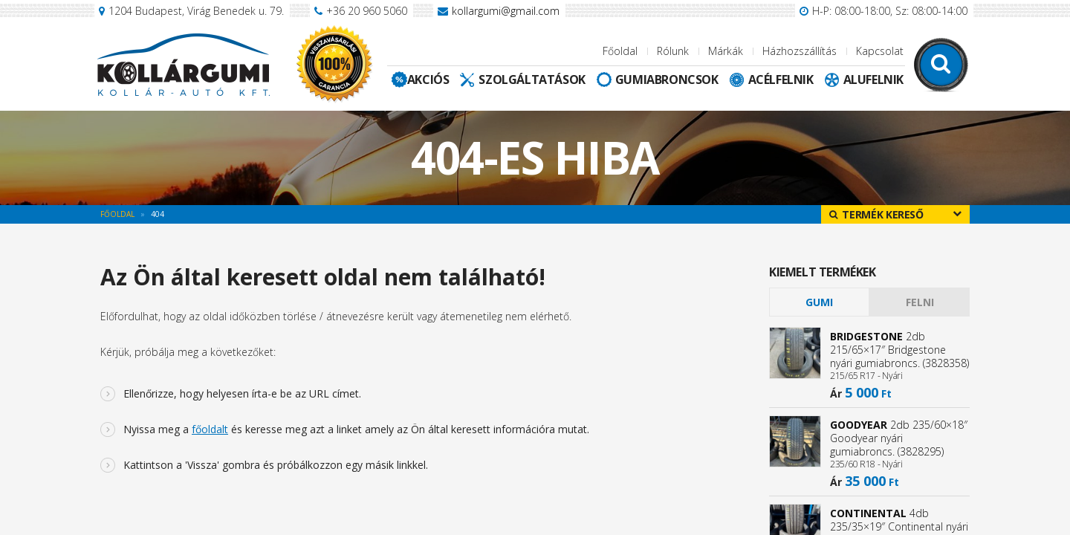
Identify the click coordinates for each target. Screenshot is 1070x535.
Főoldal (620, 51)
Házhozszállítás (799, 51)
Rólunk (673, 51)
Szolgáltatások (532, 79)
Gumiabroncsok (667, 79)
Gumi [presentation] (819, 302)
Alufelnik (873, 79)
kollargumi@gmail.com (506, 11)
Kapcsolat (880, 51)
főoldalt (210, 429)
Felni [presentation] (920, 302)
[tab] (819, 302)
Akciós (428, 79)
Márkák (725, 51)
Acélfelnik (781, 79)
